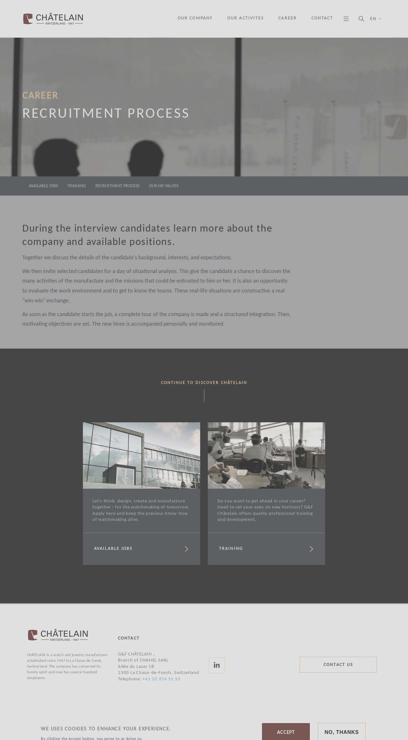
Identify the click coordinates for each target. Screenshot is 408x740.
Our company (195, 18)
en (376, 18)
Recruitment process (117, 186)
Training (76, 186)
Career (287, 18)
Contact (322, 18)
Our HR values (163, 186)
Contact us (338, 664)
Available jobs (43, 186)
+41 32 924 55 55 (161, 679)
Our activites (245, 18)
